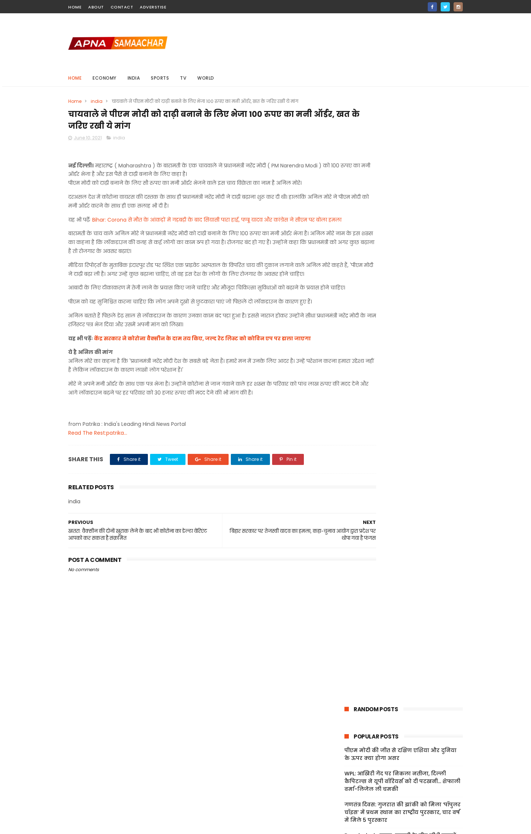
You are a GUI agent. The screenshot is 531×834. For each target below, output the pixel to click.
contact (122, 7)
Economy (105, 78)
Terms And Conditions (365, 768)
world (205, 78)
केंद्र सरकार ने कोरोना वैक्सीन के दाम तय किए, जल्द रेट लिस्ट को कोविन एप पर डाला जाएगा (202, 367)
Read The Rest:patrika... (97, 462)
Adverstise (153, 7)
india (134, 78)
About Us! (349, 803)
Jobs (342, 795)
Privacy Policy (354, 777)
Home (74, 78)
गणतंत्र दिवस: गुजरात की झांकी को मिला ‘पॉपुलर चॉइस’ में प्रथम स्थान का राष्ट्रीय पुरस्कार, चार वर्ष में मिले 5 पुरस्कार (402, 217)
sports (160, 78)
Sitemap (347, 786)
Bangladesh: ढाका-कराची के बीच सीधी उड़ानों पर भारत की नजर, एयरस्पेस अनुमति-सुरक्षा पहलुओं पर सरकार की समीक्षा (400, 248)
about (96, 7)
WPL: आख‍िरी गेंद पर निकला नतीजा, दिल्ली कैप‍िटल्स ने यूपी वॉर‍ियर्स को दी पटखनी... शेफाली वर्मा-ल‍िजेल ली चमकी (402, 187)
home (74, 7)
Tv (183, 78)
